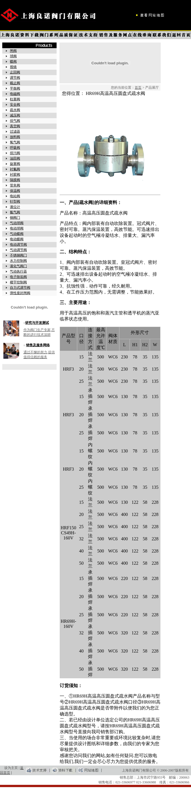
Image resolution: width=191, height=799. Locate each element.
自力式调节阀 (20, 288)
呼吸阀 (15, 148)
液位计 (15, 207)
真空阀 (15, 126)
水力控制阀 (18, 261)
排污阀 (15, 153)
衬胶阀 (15, 175)
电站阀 (15, 196)
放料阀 (15, 137)
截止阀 (15, 83)
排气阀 (15, 121)
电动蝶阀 (16, 239)
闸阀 (13, 51)
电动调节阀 (18, 244)
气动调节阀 (18, 250)
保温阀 (15, 191)
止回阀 (15, 72)
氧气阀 (15, 142)
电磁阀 (15, 94)
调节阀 (15, 78)
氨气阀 (15, 212)
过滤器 (15, 131)
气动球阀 (16, 223)
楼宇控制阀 (18, 282)
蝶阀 (13, 61)
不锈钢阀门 (18, 255)
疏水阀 (15, 110)
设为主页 (11, 768)
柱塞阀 (15, 99)
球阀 (13, 56)
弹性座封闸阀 (20, 293)
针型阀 (15, 201)
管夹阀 (15, 185)
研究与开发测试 (37, 323)
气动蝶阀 (16, 234)
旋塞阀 (15, 164)
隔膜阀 (15, 180)
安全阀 (15, 105)
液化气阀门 (18, 266)
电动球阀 (16, 228)
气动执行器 (18, 271)
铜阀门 (15, 218)
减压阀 (15, 115)
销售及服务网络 (38, 345)
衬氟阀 (15, 169)
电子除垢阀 (18, 277)
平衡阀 (15, 88)
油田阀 (15, 158)
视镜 (13, 67)
